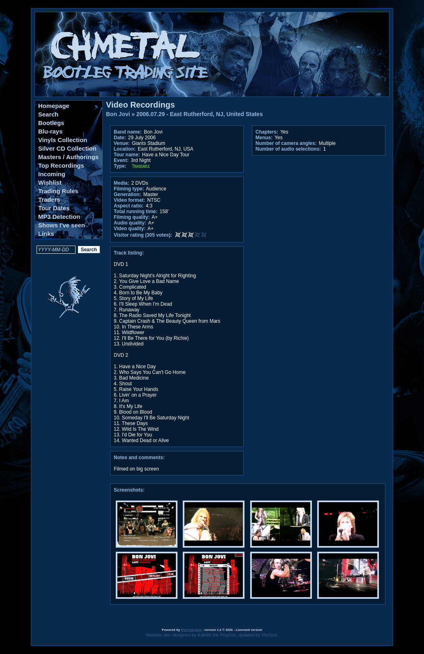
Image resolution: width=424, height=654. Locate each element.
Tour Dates (53, 208)
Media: (121, 183)
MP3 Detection (59, 216)
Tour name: (127, 155)
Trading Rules (58, 191)
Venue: (122, 143)
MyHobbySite (191, 630)
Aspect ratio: (128, 206)
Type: (120, 166)
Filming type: (129, 189)
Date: (120, 137)
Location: (125, 149)
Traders (49, 199)
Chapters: (266, 132)
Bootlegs (51, 122)
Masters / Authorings (68, 156)
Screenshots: (129, 490)
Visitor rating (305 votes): (143, 235)
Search (48, 114)
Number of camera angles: (286, 143)
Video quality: (129, 228)
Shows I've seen (61, 225)
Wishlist (49, 182)
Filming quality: (132, 217)
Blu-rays (50, 131)
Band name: (128, 132)
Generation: (127, 194)
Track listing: (129, 253)
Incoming (51, 174)
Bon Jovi (118, 114)
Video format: (129, 200)
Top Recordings (61, 165)
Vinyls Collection (62, 139)
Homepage (53, 105)
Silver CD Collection (67, 148)
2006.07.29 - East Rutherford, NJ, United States (199, 114)
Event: (121, 160)
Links (46, 233)
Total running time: (136, 211)
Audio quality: (130, 223)
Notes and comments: (139, 457)
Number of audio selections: (288, 149)
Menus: (264, 137)
